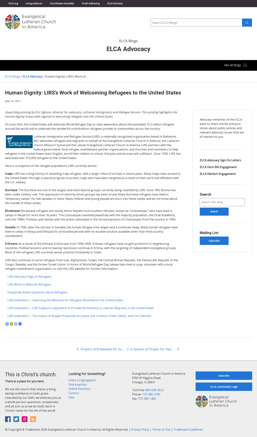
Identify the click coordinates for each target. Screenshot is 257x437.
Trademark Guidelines (188, 429)
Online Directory (79, 389)
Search (205, 194)
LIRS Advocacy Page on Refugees (29, 277)
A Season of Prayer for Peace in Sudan (152, 349)
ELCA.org (13, 3)
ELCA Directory (115, 3)
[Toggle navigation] (234, 65)
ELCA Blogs (12, 76)
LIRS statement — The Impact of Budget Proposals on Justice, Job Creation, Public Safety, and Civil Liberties (79, 316)
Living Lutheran (34, 3)
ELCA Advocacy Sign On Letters (220, 160)
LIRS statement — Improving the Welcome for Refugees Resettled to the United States (65, 300)
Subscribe (214, 240)
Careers (74, 393)
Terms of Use (161, 429)
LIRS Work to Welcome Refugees (29, 284)
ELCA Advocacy (32, 76)
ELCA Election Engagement (218, 174)
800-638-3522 (154, 390)
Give (71, 397)
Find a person (78, 384)
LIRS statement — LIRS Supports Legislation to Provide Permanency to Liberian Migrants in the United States (80, 308)
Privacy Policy (140, 429)
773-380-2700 (151, 394)
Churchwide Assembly (62, 3)
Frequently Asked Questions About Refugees (37, 292)
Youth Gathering (90, 3)
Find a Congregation (82, 380)
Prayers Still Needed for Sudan (103, 349)
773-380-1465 (147, 399)
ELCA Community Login (224, 386)
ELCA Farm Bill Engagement (218, 167)
